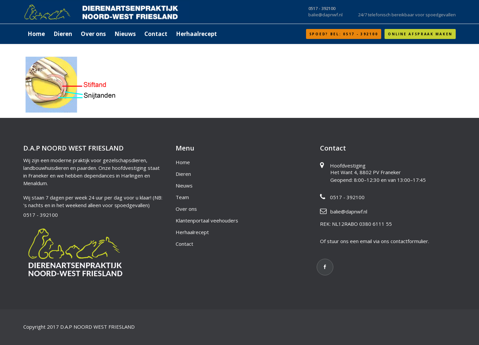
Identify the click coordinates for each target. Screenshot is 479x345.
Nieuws (184, 185)
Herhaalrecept (192, 232)
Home (183, 162)
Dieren (183, 174)
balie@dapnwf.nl (348, 211)
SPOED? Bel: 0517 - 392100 (343, 34)
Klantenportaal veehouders (207, 220)
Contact (184, 243)
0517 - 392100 (40, 214)
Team (182, 197)
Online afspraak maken (420, 34)
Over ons (186, 208)
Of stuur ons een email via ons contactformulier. (374, 241)
